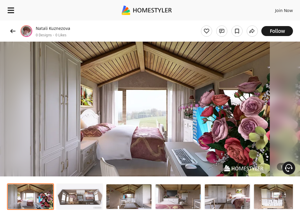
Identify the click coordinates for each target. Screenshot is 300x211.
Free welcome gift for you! (225, 23)
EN (276, 9)
